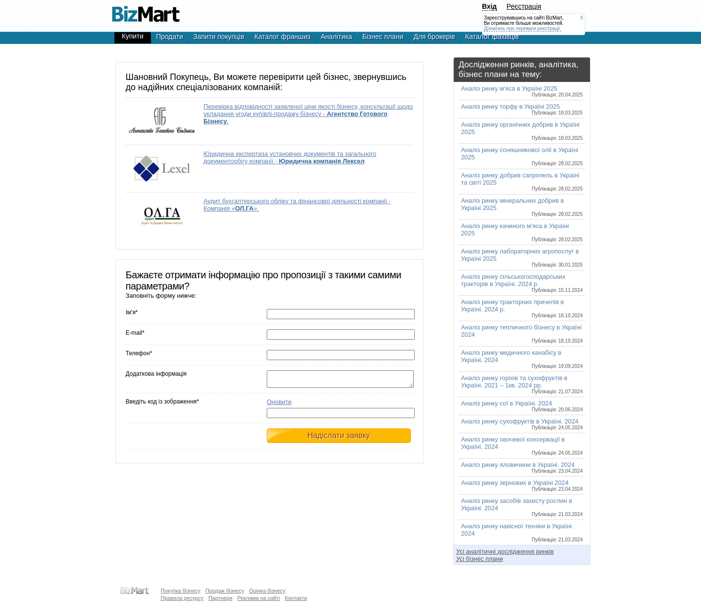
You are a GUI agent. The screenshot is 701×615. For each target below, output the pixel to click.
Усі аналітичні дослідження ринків (504, 551)
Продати (169, 36)
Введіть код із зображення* (162, 404)
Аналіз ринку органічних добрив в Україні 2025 (522, 131)
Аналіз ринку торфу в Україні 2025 (522, 109)
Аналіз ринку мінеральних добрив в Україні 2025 (522, 207)
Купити (133, 36)
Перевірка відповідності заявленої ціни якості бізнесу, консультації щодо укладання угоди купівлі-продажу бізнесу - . (308, 114)
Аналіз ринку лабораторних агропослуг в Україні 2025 (522, 258)
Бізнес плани (382, 36)
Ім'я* (132, 312)
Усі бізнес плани (479, 558)
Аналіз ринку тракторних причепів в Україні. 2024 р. (522, 308)
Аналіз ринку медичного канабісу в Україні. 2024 (522, 359)
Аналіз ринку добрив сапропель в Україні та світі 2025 (522, 182)
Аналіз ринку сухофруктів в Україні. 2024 (522, 424)
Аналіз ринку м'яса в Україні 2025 (522, 91)
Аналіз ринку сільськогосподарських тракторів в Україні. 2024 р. (522, 283)
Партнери (220, 598)
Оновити (279, 404)
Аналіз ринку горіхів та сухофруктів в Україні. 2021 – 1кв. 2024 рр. (522, 384)
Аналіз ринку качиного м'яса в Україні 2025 (522, 232)
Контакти (296, 598)
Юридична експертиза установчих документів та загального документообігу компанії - (289, 157)
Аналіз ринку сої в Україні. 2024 (522, 406)
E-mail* (135, 332)
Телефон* (139, 353)
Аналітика (336, 36)
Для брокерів (434, 36)
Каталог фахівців (492, 36)
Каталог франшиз (283, 36)
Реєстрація (524, 6)
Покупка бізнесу (181, 591)
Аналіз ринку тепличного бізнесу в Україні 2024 (522, 334)
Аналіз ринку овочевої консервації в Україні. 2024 (522, 446)
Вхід (489, 6)
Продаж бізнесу (224, 591)
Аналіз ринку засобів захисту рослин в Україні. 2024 (522, 507)
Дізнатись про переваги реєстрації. (522, 28)
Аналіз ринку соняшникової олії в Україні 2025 (522, 156)
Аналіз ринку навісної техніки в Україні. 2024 (522, 532)
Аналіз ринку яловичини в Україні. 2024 (522, 467)
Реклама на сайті (258, 598)
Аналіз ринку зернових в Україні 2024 (522, 485)
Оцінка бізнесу (267, 591)
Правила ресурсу (182, 598)
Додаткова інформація (156, 373)
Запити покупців (218, 36)
